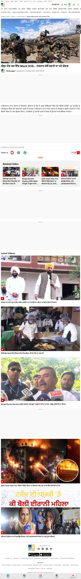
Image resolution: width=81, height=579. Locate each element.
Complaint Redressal (41, 558)
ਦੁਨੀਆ (23, 9)
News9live (66, 565)
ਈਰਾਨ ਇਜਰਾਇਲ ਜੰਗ (74, 12)
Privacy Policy (54, 558)
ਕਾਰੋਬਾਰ (70, 9)
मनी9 (45, 1)
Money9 (49, 568)
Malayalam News (33, 568)
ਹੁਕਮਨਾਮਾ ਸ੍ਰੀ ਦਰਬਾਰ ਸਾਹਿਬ (20, 12)
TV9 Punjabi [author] (10, 71)
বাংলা (30, 1)
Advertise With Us (27, 558)
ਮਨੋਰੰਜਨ (34, 9)
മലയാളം (40, 1)
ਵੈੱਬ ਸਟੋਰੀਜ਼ (41, 9)
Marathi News (6, 565)
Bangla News (37, 565)
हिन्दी (2, 1)
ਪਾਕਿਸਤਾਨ (64, 12)
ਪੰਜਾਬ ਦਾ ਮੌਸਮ (6, 12)
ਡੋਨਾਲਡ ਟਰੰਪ (55, 12)
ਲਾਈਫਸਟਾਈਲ (62, 9)
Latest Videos (21, 16)
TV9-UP (50, 1)
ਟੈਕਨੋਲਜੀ (76, 9)
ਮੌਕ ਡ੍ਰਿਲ (40, 157)
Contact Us (8, 558)
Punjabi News (5, 16)
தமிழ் (34, 1)
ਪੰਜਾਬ (5, 9)
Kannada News (27, 565)
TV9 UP (43, 568)
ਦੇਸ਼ (19, 9)
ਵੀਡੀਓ (55, 9)
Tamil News (74, 565)
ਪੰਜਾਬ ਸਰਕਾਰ (46, 12)
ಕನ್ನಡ (12, 1)
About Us (17, 558)
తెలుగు (16, 1)
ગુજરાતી (26, 1)
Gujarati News (48, 565)
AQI (65, 5)
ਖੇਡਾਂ (47, 9)
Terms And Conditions (67, 558)
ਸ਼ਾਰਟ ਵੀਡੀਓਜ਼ (13, 9)
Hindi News (58, 565)
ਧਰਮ (50, 9)
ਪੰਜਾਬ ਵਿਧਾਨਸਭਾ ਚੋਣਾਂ (35, 12)
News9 (7, 1)
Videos (13, 16)
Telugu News (16, 565)
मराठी (21, 1)
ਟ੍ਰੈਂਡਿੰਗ (29, 9)
